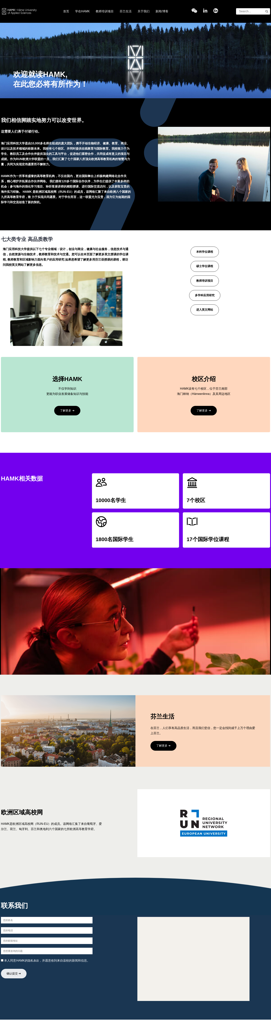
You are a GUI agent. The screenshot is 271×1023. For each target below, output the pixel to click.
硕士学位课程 (205, 267)
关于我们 (144, 11)
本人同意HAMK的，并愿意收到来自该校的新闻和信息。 (46, 963)
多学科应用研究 (204, 296)
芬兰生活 (126, 11)
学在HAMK (82, 11)
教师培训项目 (105, 11)
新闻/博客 (161, 11)
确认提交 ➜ (15, 977)
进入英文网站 (205, 311)
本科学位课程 (205, 252)
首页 (66, 11)
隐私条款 (34, 963)
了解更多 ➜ (67, 410)
